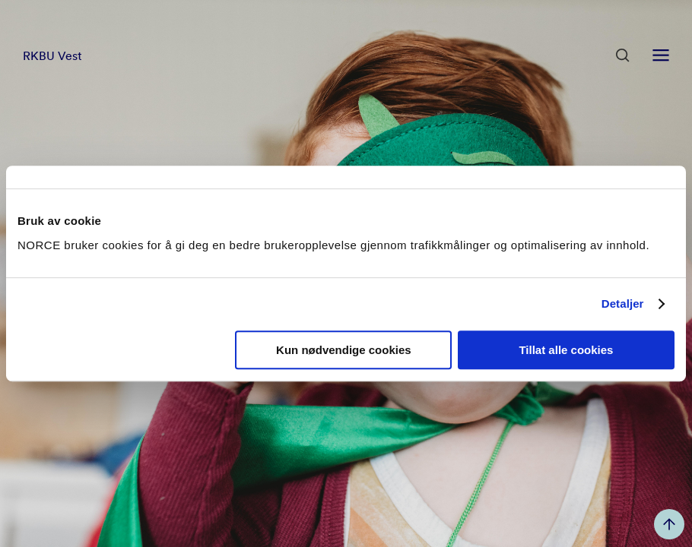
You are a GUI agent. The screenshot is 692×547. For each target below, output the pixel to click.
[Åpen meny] (660, 55)
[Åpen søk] (623, 55)
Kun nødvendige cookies (343, 349)
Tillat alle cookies (566, 349)
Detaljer (623, 303)
